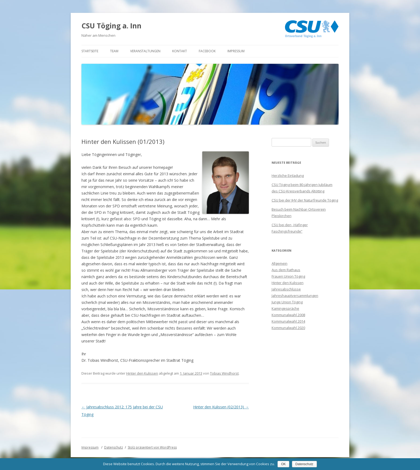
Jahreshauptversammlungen (295, 295)
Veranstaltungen (145, 51)
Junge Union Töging (287, 302)
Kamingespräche (285, 308)
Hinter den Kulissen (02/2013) (221, 406)
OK (283, 464)
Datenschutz (113, 447)
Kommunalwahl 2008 (288, 314)
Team (114, 51)
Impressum (236, 51)
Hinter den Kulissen (142, 373)
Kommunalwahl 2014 (288, 321)
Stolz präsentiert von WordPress (152, 447)
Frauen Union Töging (288, 276)
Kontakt (179, 51)
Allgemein (279, 263)
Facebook (207, 51)
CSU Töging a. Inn (111, 26)
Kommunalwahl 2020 (288, 327)
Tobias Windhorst (224, 373)
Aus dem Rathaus (286, 269)
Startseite (89, 51)
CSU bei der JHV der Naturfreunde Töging (305, 200)
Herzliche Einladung (288, 175)
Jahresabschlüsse (286, 289)
